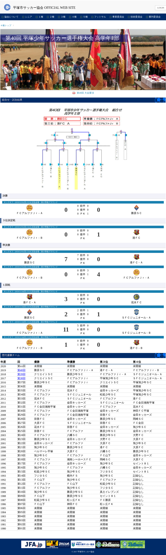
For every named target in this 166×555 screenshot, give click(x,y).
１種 (40, 17)
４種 (74, 17)
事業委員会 (118, 17)
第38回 (21, 378)
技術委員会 (136, 17)
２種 (52, 17)
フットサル (100, 17)
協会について (11, 17)
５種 (85, 17)
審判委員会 (155, 17)
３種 (63, 17)
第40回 (21, 370)
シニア (28, 17)
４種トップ (5, 25)
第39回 (21, 374)
